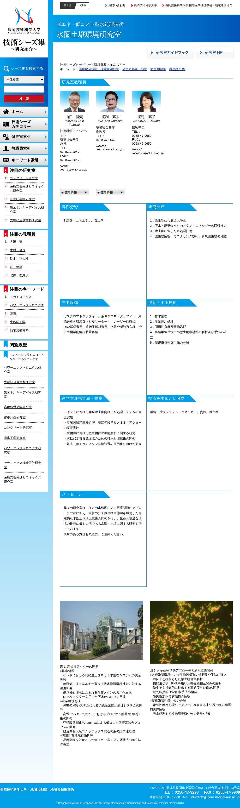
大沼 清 (16, 242)
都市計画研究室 (15, 417)
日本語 (67, 5)
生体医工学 (17, 322)
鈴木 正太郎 (19, 258)
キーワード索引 (25, 160)
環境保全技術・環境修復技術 (99, 69)
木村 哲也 (17, 250)
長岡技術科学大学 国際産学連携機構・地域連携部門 (198, 5)
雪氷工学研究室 (15, 438)
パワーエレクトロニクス (27, 305)
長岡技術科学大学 (145, 5)
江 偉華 (16, 267)
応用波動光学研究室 (18, 407)
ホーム (17, 112)
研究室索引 (21, 137)
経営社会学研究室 (22, 199)
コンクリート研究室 (24, 178)
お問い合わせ (117, 5)
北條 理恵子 (19, 275)
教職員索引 (21, 148)
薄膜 (13, 313)
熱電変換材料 (19, 330)
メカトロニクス (21, 297)
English (82, 5)
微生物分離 (177, 69)
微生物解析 (158, 69)
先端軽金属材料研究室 (25, 220)
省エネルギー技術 (134, 69)
